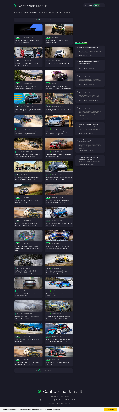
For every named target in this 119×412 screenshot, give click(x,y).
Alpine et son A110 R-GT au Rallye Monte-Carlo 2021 (25, 295)
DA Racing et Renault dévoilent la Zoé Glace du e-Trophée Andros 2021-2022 (27, 178)
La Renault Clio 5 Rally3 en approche (57, 63)
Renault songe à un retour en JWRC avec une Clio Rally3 (26, 201)
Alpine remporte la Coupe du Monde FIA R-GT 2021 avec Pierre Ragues (59, 178)
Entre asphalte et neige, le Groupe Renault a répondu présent (57, 133)
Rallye (17, 37)
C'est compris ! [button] (110, 409)
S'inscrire (96, 5)
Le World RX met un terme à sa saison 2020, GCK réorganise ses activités (58, 318)
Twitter (60, 403)
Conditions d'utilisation (62, 400)
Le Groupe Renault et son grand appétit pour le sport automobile (28, 110)
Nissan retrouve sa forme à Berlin (88, 47)
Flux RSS (68, 403)
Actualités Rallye (30, 12)
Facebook (52, 403)
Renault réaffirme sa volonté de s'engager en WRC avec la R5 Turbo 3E (58, 87)
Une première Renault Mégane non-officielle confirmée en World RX (27, 224)
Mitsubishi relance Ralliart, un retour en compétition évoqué (58, 156)
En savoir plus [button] (56, 409)
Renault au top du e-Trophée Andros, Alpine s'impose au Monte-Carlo (58, 247)
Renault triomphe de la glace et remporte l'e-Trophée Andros (25, 133)
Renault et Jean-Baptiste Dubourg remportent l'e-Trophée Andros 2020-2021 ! (27, 248)
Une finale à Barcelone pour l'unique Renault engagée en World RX (57, 201)
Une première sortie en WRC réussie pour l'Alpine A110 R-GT (27, 318)
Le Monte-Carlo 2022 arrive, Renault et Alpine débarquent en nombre (27, 156)
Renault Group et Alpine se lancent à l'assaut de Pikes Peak (27, 41)
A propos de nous (46, 400)
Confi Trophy (65, 12)
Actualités (18, 12)
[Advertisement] (90, 26)
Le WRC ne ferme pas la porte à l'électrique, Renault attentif (25, 87)
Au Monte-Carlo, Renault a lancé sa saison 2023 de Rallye (26, 64)
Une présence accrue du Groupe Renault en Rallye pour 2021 (56, 272)
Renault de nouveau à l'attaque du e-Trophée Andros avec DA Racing (58, 340)
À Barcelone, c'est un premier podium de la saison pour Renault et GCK (27, 363)
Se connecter (88, 5)
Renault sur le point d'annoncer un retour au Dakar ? (57, 41)
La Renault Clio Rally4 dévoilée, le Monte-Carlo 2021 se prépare (25, 272)
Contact (75, 400)
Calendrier (43, 12)
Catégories (53, 12)
